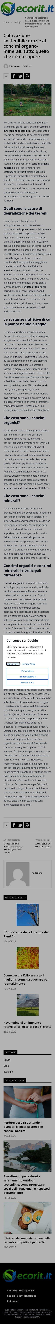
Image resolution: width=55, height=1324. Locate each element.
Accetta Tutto (27, 682)
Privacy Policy (28, 664)
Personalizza (27, 671)
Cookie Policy (13, 664)
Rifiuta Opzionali (27, 676)
